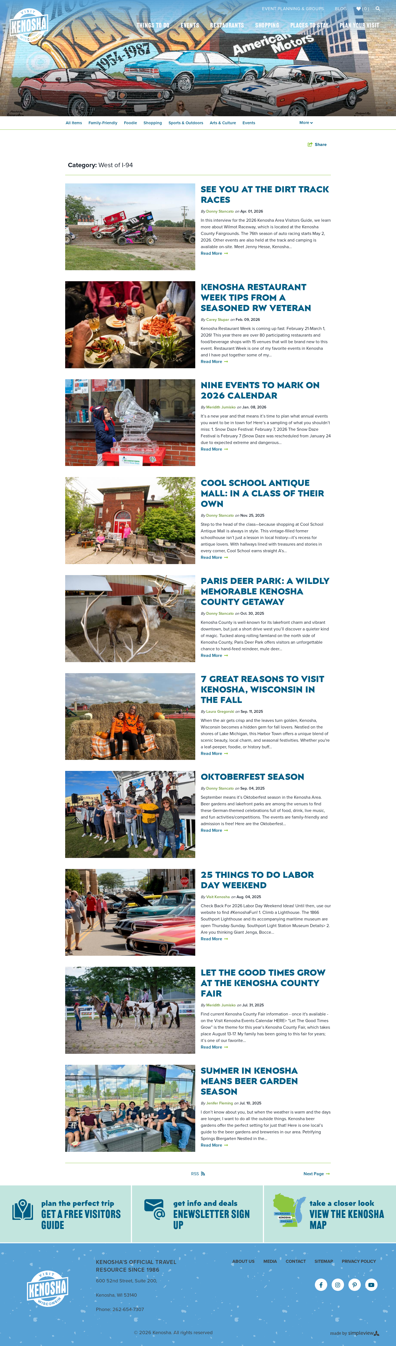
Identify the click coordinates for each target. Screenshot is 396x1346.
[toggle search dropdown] (377, 8)
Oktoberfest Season (252, 776)
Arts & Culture (223, 123)
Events (190, 26)
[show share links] (317, 144)
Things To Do (153, 26)
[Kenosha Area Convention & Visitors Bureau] (29, 25)
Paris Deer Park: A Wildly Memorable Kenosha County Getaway (265, 590)
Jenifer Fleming (219, 1103)
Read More (214, 253)
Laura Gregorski (220, 711)
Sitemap (324, 1261)
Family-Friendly (103, 123)
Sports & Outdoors (186, 123)
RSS (198, 1174)
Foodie (130, 123)
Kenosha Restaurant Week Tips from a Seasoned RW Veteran (256, 296)
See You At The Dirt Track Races (265, 194)
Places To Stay (309, 26)
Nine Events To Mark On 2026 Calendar (260, 389)
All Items (74, 123)
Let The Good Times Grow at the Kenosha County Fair (263, 982)
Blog (341, 9)
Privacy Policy (359, 1261)
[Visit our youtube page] (371, 1285)
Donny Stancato (220, 211)
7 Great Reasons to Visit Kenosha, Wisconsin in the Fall (262, 688)
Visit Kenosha (218, 897)
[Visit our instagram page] (337, 1285)
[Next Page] (316, 1174)
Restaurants (227, 26)
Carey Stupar (217, 320)
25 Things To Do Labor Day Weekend (257, 879)
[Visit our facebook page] (321, 1285)
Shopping (267, 26)
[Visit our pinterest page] (355, 1285)
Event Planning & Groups (293, 9)
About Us (243, 1261)
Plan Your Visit (360, 26)
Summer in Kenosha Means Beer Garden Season (249, 1080)
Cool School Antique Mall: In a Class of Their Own (262, 492)
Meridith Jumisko (221, 407)
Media (270, 1261)
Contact (296, 1261)
